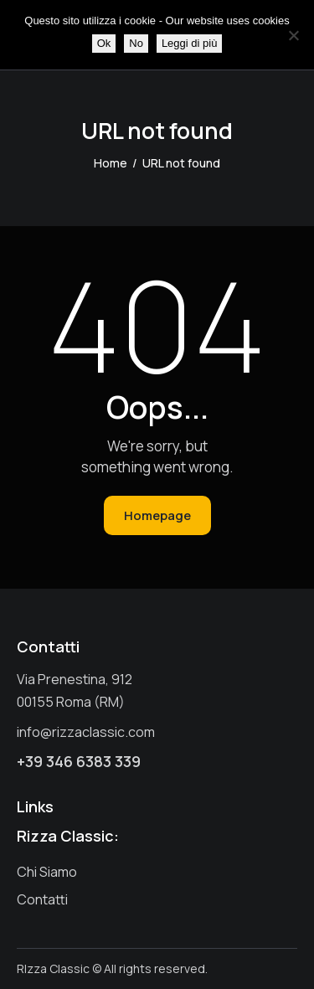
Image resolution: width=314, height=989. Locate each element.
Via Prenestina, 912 (74, 679)
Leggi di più (190, 43)
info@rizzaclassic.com (86, 732)
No (136, 43)
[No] (293, 35)
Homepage (157, 515)
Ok (104, 43)
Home (110, 163)
